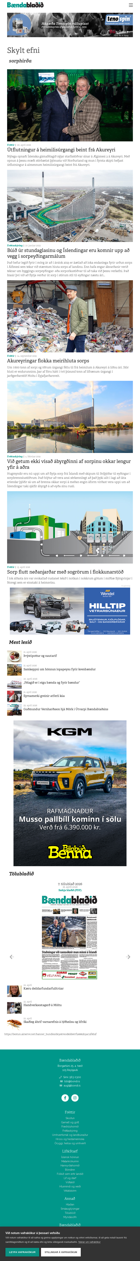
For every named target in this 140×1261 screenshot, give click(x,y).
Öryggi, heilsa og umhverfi (70, 1143)
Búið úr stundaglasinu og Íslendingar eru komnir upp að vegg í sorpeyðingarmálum (68, 253)
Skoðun (70, 1118)
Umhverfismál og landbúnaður (70, 1134)
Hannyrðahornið (70, 1165)
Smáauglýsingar (70, 1208)
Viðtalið (70, 1182)
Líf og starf (70, 1178)
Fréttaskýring (15, 245)
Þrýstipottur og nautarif (40, 656)
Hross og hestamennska (70, 1139)
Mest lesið (20, 642)
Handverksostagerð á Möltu (43, 1005)
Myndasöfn (70, 1217)
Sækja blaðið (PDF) (70, 890)
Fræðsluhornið (70, 1126)
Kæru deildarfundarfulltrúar (44, 988)
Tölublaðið (21, 874)
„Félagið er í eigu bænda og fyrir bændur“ (52, 683)
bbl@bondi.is (70, 1081)
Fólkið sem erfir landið (70, 1173)
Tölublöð (70, 1212)
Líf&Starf (70, 1151)
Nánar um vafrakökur (89, 1242)
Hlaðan (70, 1204)
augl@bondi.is (70, 1085)
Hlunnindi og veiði (70, 1186)
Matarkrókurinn (70, 1161)
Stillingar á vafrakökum (61, 1252)
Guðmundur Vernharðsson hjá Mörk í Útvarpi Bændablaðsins (66, 709)
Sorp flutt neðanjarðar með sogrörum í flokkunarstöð (65, 572)
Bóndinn (70, 1169)
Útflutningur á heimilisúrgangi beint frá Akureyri (61, 150)
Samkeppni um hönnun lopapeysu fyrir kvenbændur (60, 669)
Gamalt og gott (70, 1122)
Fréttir (10, 144)
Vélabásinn (70, 1190)
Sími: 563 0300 (70, 1077)
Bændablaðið (70, 1225)
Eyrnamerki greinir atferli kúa (44, 696)
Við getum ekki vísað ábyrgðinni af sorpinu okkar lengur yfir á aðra (69, 464)
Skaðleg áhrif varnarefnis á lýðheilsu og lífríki (55, 1022)
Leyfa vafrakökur (22, 1252)
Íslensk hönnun (70, 1157)
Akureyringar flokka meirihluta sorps (48, 361)
